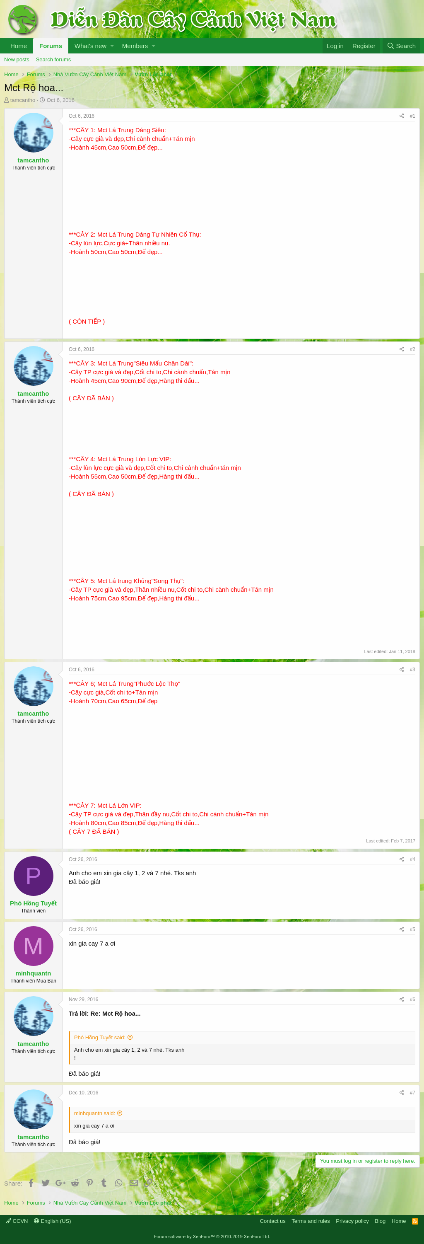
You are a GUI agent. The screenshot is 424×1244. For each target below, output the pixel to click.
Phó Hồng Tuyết (33, 903)
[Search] (401, 45)
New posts (16, 59)
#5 (412, 929)
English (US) (52, 1221)
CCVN (17, 1221)
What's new (90, 45)
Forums (50, 45)
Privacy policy (352, 1221)
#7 (412, 1093)
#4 (412, 859)
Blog (380, 1221)
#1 (412, 116)
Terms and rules (311, 1221)
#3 (412, 670)
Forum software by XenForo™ (212, 1236)
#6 (412, 999)
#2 (412, 349)
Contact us (273, 1221)
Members (135, 45)
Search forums (53, 59)
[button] (112, 45)
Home (18, 45)
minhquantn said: (94, 1113)
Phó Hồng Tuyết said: (99, 1037)
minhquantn (33, 973)
